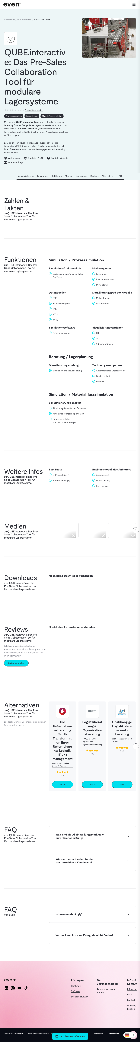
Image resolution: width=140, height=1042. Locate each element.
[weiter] (136, 530)
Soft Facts (57, 176)
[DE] (129, 1035)
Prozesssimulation (14, 116)
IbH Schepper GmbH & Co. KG (122, 740)
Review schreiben (16, 663)
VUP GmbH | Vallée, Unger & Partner (60, 764)
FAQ (119, 176)
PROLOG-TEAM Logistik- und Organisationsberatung (92, 742)
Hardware (76, 986)
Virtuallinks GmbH (34, 110)
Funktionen (42, 176)
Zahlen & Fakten (26, 176)
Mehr (62, 784)
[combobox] (129, 1035)
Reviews (94, 176)
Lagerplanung (32, 116)
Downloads (81, 176)
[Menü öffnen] (133, 5)
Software (75, 991)
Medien (68, 176)
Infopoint (132, 989)
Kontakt (131, 1000)
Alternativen (108, 176)
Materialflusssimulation (52, 116)
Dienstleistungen (79, 996)
